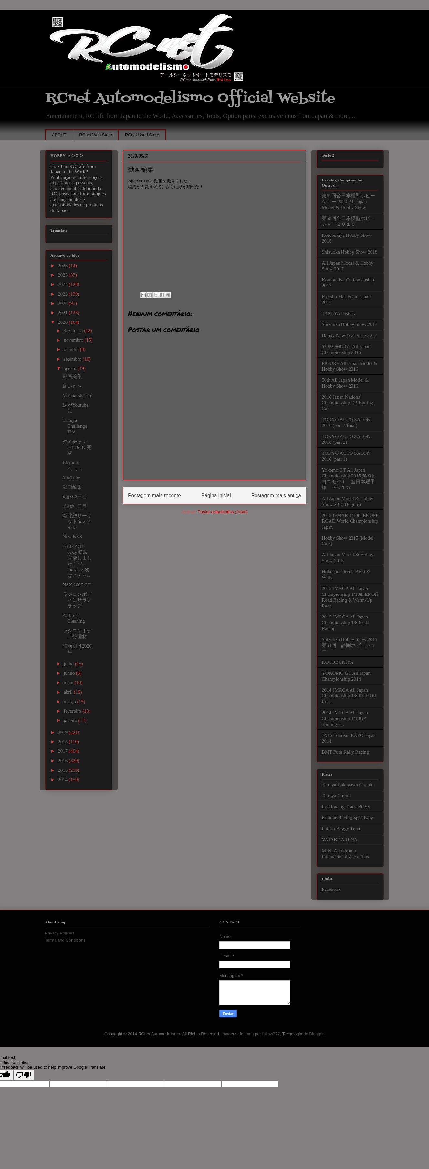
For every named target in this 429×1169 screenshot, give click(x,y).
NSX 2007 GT (77, 584)
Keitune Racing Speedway (347, 817)
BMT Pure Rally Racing (345, 752)
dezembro (74, 330)
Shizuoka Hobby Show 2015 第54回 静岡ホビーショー (349, 645)
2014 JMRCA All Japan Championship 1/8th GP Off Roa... (349, 695)
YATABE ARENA (340, 839)
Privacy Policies (59, 933)
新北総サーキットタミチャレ (77, 521)
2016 (63, 760)
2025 (63, 275)
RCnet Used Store (142, 134)
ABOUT (59, 134)
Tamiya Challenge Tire (75, 426)
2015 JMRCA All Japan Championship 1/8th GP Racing (345, 622)
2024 (63, 284)
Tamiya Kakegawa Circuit (347, 784)
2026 (63, 265)
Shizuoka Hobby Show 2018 (349, 252)
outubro (72, 349)
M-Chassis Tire (77, 395)
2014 (63, 779)
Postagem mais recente (154, 495)
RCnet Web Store (95, 134)
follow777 (271, 1034)
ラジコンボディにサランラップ (77, 600)
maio (69, 682)
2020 (63, 322)
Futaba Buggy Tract (341, 828)
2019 (63, 732)
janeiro (71, 720)
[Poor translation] (23, 1075)
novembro (74, 340)
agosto (71, 368)
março (70, 701)
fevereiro (73, 711)
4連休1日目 (75, 506)
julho (69, 663)
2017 (63, 751)
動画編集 (72, 376)
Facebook (331, 889)
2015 (63, 770)
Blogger (316, 1034)
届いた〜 (72, 386)
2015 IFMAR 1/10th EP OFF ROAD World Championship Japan (350, 521)
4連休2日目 (75, 496)
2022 (63, 303)
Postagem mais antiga (276, 495)
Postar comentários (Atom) (223, 511)
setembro (73, 359)
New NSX (73, 536)
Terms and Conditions (65, 940)
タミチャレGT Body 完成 (77, 447)
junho (70, 673)
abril (69, 691)
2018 (63, 741)
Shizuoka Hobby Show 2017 (349, 324)
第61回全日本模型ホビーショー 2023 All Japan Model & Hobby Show (348, 201)
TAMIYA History (339, 313)
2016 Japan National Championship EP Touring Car (347, 402)
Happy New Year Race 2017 (349, 335)
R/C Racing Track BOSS (346, 806)
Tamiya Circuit (336, 795)
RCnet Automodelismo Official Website (190, 98)
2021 (63, 312)
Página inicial (216, 495)
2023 (63, 294)
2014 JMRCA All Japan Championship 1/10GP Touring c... (345, 718)
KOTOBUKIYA (337, 662)
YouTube (71, 477)
